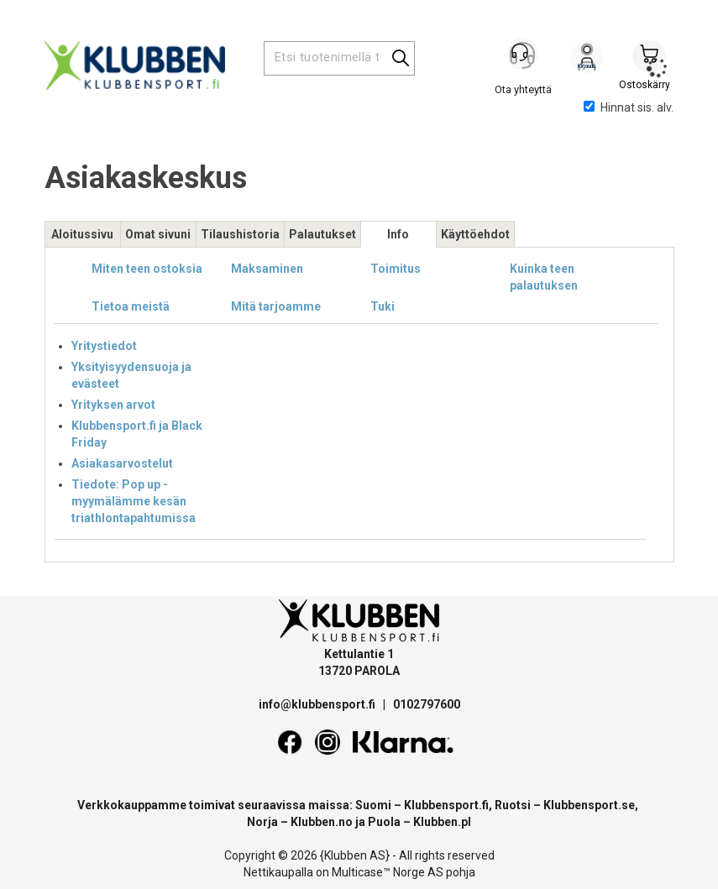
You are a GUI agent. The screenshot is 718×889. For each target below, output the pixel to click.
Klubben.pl (442, 822)
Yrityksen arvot (113, 404)
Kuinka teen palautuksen (544, 277)
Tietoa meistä (131, 306)
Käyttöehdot (475, 234)
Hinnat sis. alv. (628, 107)
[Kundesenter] (525, 58)
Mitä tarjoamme (276, 306)
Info (398, 234)
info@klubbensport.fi (318, 704)
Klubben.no (322, 822)
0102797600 (426, 704)
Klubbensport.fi (446, 805)
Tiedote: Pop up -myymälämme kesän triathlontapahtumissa (133, 501)
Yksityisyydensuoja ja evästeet (131, 375)
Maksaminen (267, 268)
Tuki (382, 306)
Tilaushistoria (240, 234)
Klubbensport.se (589, 805)
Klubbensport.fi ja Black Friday (136, 434)
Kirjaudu (587, 59)
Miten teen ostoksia (147, 268)
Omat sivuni (158, 234)
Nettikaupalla (278, 872)
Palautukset (322, 234)
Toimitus (395, 268)
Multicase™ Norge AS (387, 872)
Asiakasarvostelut (122, 463)
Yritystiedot (104, 346)
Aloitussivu (82, 234)
